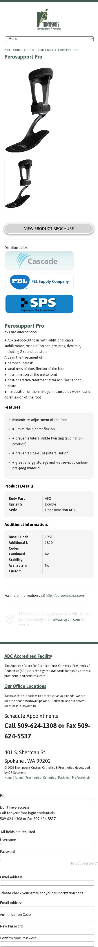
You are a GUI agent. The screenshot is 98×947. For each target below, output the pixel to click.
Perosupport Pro (68, 50)
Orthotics (49, 777)
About (19, 777)
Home (8, 777)
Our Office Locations (25, 686)
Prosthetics (33, 777)
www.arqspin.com (66, 619)
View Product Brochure (49, 228)
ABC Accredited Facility (28, 656)
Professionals (13, 50)
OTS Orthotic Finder (40, 50)
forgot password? (84, 863)
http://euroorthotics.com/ (65, 595)
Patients (64, 777)
